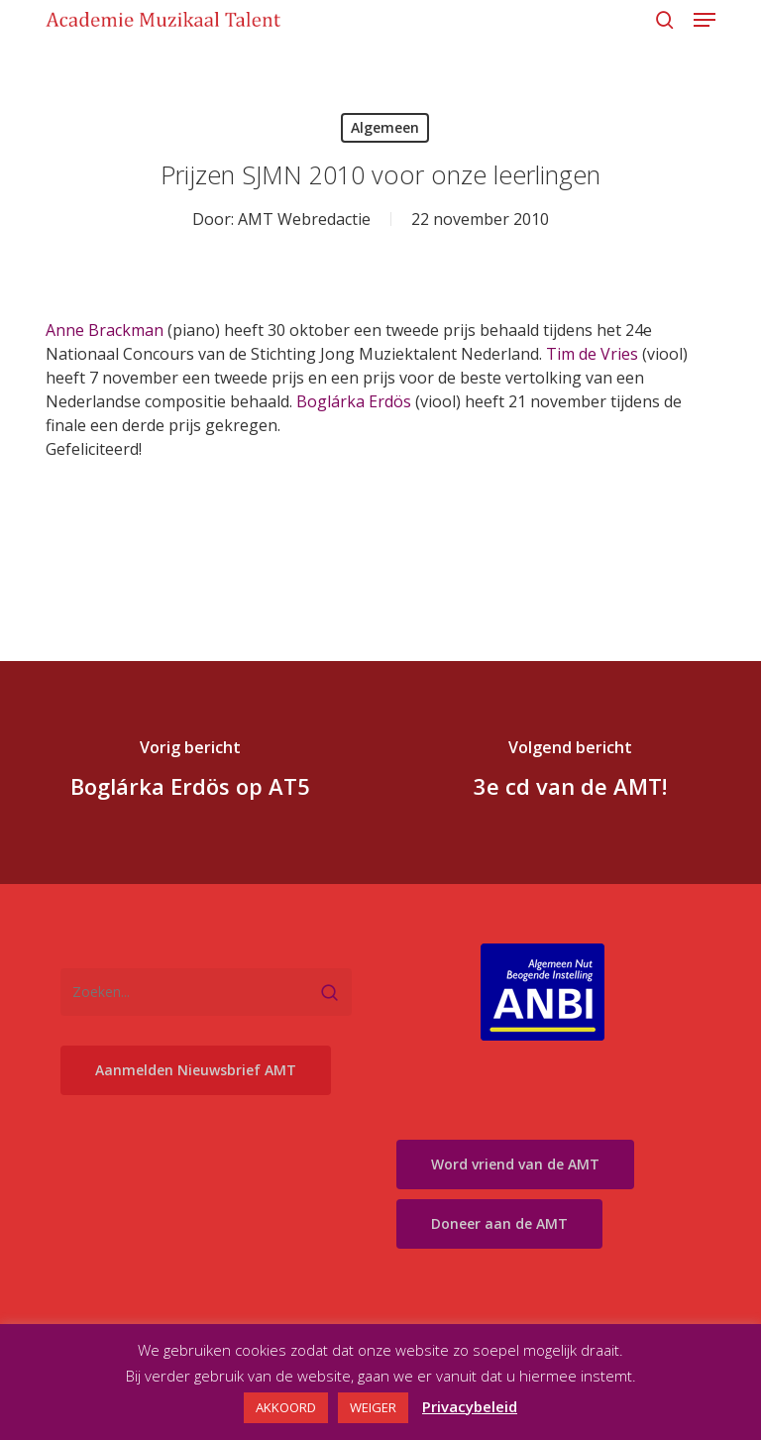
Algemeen (385, 127)
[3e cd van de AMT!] (570, 772)
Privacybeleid (469, 1406)
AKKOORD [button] (286, 1407)
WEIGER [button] (373, 1407)
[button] (704, 20)
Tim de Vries (592, 354)
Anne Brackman (104, 330)
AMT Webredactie (304, 219)
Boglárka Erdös (353, 401)
